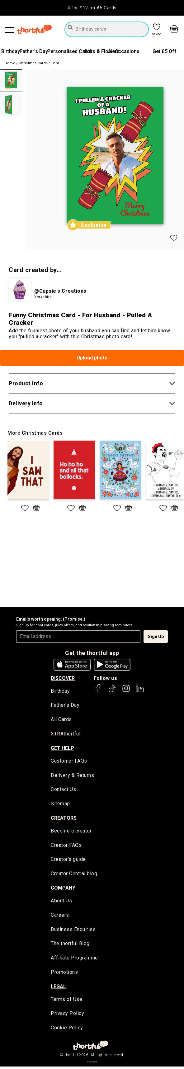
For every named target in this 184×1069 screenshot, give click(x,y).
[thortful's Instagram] (126, 691)
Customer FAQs (69, 761)
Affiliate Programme (74, 960)
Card (55, 63)
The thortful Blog (70, 946)
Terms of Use (66, 1002)
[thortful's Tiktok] (112, 691)
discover (63, 678)
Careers (60, 917)
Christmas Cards (33, 63)
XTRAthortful (65, 734)
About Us (61, 902)
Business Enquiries (73, 931)
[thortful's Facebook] (98, 691)
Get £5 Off (165, 51)
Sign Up (156, 636)
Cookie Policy (67, 1030)
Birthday (10, 51)
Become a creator (71, 832)
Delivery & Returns (72, 776)
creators (64, 819)
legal (58, 989)
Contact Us (63, 790)
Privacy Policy (67, 1016)
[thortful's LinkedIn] (139, 691)
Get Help (62, 748)
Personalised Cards (69, 51)
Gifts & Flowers (102, 51)
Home (9, 63)
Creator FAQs (66, 846)
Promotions (64, 975)
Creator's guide (68, 861)
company (63, 889)
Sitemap (60, 805)
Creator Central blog (74, 875)
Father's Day (34, 51)
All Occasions (123, 51)
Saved (157, 34)
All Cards (61, 720)
